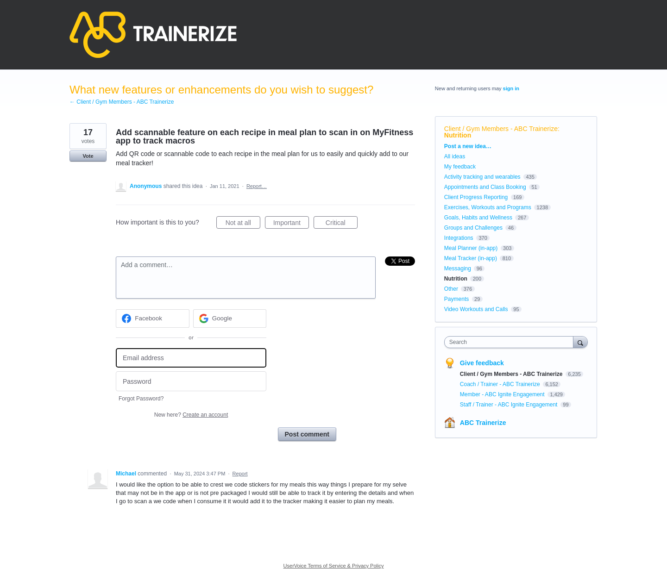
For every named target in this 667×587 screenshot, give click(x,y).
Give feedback (482, 363)
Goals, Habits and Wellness (478, 217)
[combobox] (511, 342)
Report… (256, 186)
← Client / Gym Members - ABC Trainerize (121, 102)
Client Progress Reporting (476, 197)
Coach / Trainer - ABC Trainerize (500, 384)
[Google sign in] (230, 318)
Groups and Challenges (473, 228)
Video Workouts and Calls (476, 309)
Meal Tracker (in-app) (470, 258)
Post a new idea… (467, 146)
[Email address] (191, 358)
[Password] (191, 381)
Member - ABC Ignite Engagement (503, 394)
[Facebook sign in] (152, 318)
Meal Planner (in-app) (470, 248)
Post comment (307, 434)
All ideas (454, 156)
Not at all (243, 224)
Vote (87, 156)
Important (291, 224)
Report (240, 473)
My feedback (460, 166)
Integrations (458, 238)
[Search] (580, 342)
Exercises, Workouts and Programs (488, 207)
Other (451, 289)
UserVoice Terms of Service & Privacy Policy (333, 565)
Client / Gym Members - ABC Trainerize (501, 128)
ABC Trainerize (483, 422)
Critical (342, 224)
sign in (511, 88)
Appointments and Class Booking (485, 187)
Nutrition (457, 135)
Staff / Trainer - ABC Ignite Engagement (509, 404)
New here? (191, 415)
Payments (456, 299)
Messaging (457, 268)
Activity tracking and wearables (482, 177)
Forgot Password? (141, 398)
